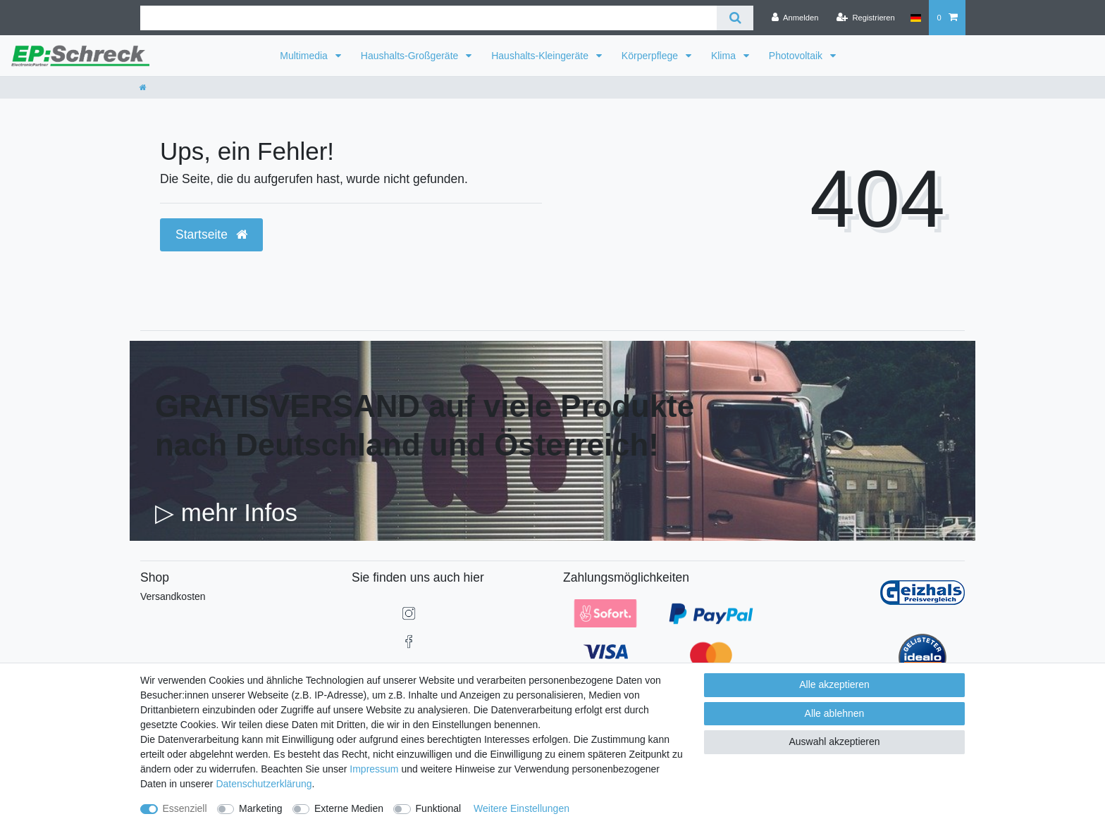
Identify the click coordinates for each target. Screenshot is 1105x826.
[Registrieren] (866, 17)
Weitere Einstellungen (521, 808)
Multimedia (305, 55)
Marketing (260, 808)
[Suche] (735, 18)
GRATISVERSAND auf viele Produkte (424, 406)
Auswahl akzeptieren (834, 741)
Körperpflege (651, 55)
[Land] (916, 17)
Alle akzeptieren (834, 684)
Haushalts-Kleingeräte (541, 55)
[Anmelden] (795, 17)
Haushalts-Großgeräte (411, 55)
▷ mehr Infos (226, 512)
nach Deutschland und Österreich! (407, 444)
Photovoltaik (797, 55)
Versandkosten (173, 596)
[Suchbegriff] (428, 18)
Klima (725, 55)
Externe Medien (348, 808)
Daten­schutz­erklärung (263, 783)
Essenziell (185, 808)
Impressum (374, 769)
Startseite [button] (211, 234)
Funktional (439, 808)
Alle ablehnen (835, 713)
